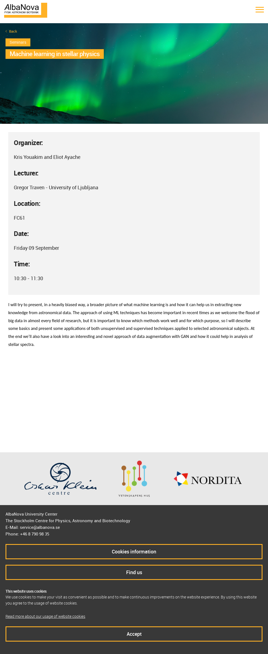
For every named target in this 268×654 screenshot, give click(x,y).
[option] (134, 73)
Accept (134, 634)
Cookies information (134, 551)
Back (13, 31)
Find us (134, 572)
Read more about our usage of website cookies (45, 616)
